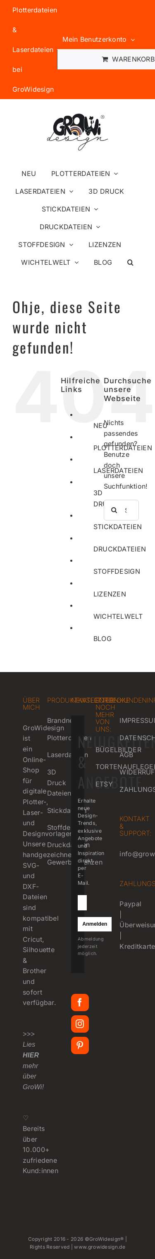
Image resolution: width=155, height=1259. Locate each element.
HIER (31, 1055)
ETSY (104, 784)
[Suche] (114, 510)
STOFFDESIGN (116, 571)
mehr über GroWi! (34, 1076)
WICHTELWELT (118, 616)
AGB (126, 755)
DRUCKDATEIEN (119, 549)
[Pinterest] (79, 1045)
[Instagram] (79, 1024)
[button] (130, 262)
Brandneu (62, 720)
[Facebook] (79, 1002)
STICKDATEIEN (117, 527)
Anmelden (94, 924)
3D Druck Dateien (59, 782)
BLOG (102, 638)
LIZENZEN (109, 594)
